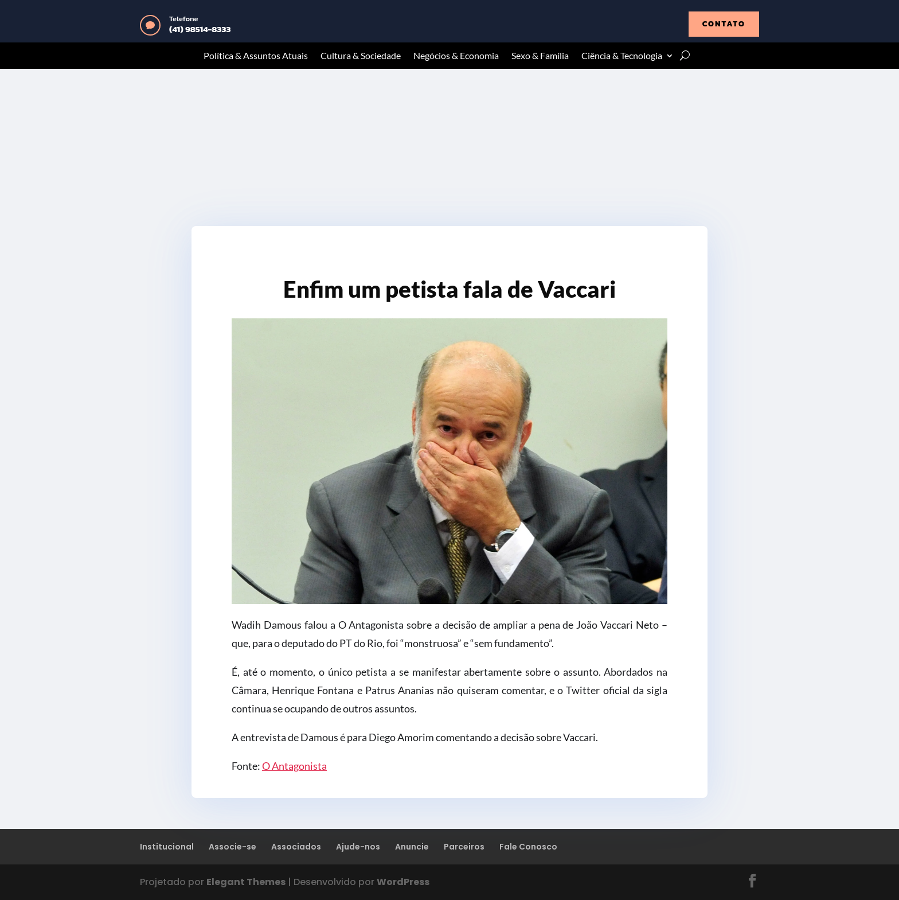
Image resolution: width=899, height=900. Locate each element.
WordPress (403, 882)
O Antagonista (294, 765)
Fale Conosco (528, 846)
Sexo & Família (540, 56)
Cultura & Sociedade (360, 56)
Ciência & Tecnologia (621, 56)
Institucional (167, 846)
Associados (296, 846)
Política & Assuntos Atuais (256, 56)
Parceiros (464, 846)
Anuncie (412, 846)
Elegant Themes (246, 882)
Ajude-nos (358, 846)
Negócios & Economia (456, 56)
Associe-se (232, 846)
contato (723, 24)
